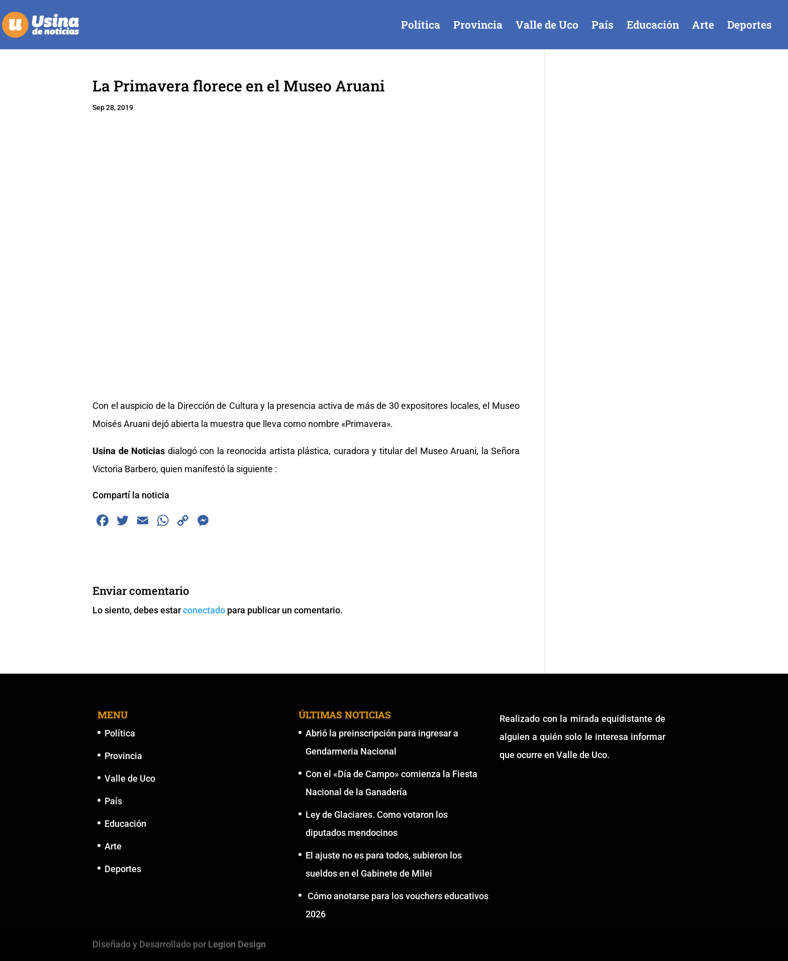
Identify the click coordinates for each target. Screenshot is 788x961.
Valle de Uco (547, 26)
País (603, 26)
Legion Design (237, 944)
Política (420, 26)
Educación (653, 26)
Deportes (749, 26)
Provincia (478, 26)
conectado (204, 610)
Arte (703, 26)
